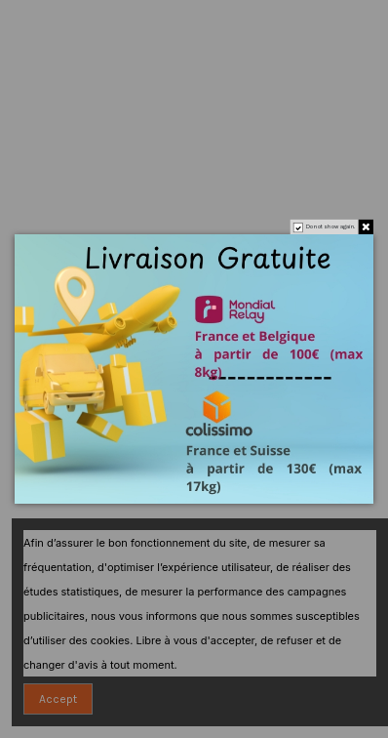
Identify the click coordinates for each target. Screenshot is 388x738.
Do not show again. (331, 227)
